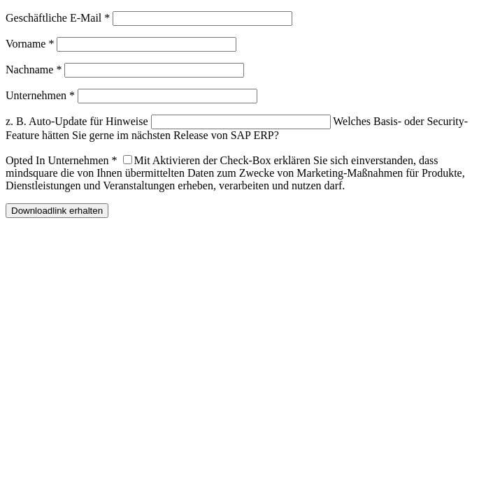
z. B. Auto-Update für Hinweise (77, 121)
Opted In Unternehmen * (61, 160)
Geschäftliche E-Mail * (58, 18)
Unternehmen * (40, 95)
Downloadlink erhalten (57, 210)
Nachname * (34, 69)
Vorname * (30, 44)
